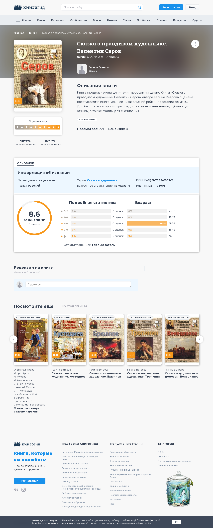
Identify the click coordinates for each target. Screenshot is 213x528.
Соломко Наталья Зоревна (29, 404)
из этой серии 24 (74, 306)
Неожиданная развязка (74, 477)
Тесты (127, 20)
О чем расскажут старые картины (26, 410)
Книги (41, 20)
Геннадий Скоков (24, 387)
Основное (25, 163)
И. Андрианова (23, 380)
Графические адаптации (75, 472)
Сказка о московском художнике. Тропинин (143, 375)
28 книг (93, 71)
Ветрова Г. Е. (21, 397)
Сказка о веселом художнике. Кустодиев (69, 375)
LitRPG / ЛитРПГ (70, 481)
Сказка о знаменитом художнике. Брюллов (105, 375)
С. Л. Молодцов (23, 390)
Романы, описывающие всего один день (80, 458)
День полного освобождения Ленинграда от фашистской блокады (81, 487)
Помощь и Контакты (168, 465)
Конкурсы (179, 20)
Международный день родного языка (82, 506)
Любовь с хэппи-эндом (74, 493)
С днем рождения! (119, 461)
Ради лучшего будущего (123, 452)
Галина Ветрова (99, 67)
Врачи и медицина (119, 486)
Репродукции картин (121, 465)
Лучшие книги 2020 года (75, 463)
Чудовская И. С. (23, 401)
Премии (162, 20)
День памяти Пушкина (73, 502)
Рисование (115, 499)
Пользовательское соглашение (174, 461)
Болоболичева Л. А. (25, 394)
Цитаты (112, 20)
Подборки (143, 20)
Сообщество (78, 20)
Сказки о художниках (103, 57)
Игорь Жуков (21, 373)
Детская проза (87, 119)
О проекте (163, 456)
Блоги (97, 20)
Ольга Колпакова (24, 369)
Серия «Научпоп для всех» (76, 468)
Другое (197, 20)
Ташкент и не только (120, 490)
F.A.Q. (161, 452)
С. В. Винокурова (24, 383)
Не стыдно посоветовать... (123, 495)
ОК (176, 522)
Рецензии (57, 20)
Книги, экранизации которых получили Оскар (130, 475)
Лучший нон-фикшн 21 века (124, 470)
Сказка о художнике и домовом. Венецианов (181, 375)
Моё (112, 504)
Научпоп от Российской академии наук (82, 452)
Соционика (116, 481)
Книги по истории (119, 456)
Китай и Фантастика (72, 498)
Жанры (23, 20)
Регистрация (171, 7)
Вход (192, 7)
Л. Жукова (20, 376)
